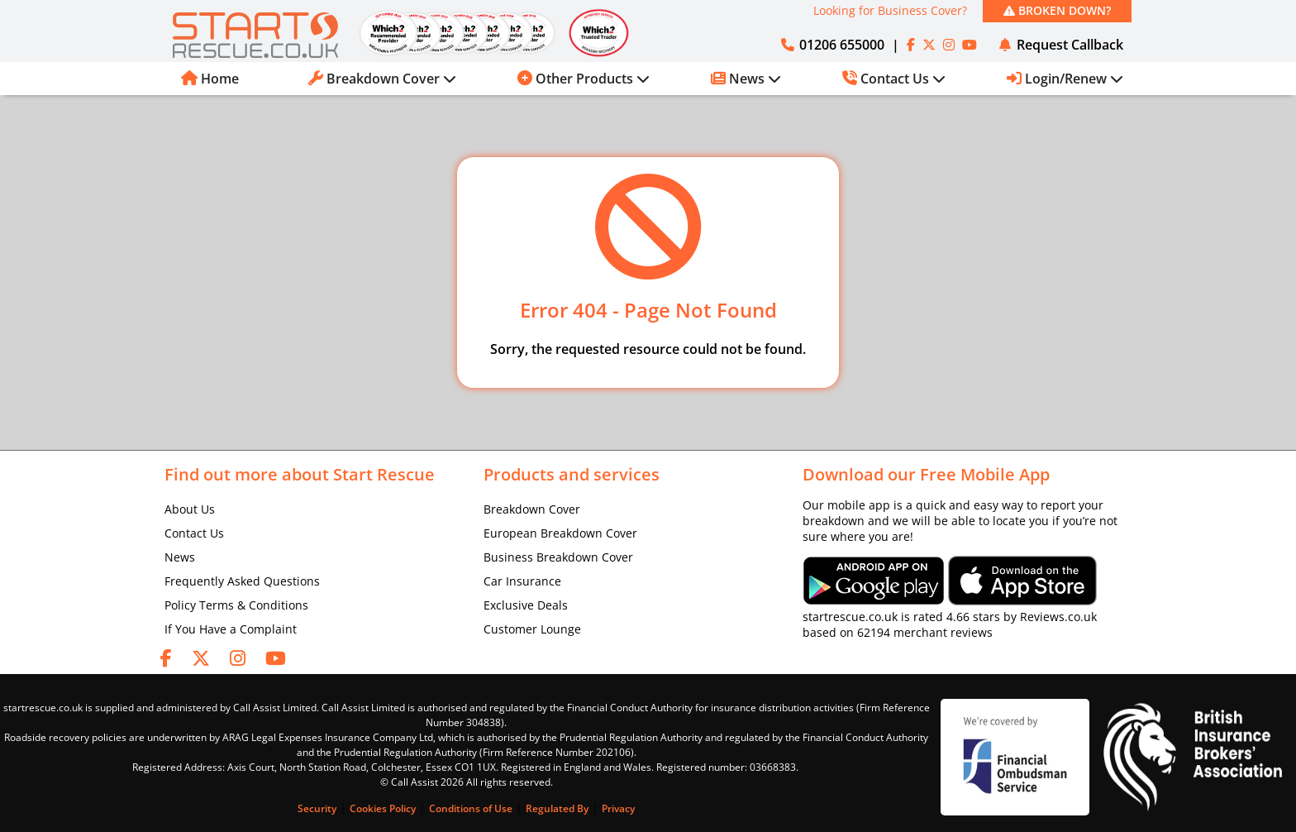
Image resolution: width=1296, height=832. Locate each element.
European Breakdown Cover (560, 533)
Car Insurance (522, 581)
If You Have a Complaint (230, 629)
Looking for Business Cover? (890, 10)
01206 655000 (831, 45)
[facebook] (911, 45)
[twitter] (929, 45)
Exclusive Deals (526, 605)
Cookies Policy (383, 808)
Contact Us (194, 533)
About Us (189, 509)
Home (210, 78)
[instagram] (949, 45)
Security (317, 808)
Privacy (618, 808)
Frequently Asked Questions (242, 581)
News (179, 557)
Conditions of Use (470, 808)
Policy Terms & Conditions (236, 605)
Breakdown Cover (532, 509)
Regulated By (557, 808)
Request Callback (1060, 45)
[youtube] (969, 45)
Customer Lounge (532, 629)
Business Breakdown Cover (558, 557)
